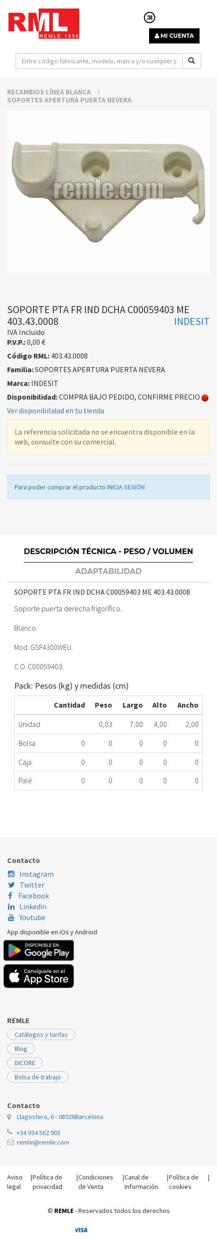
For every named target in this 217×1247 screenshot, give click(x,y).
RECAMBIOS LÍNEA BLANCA (53, 145)
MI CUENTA (174, 35)
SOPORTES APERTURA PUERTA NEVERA (69, 153)
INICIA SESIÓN (126, 540)
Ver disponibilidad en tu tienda (55, 464)
